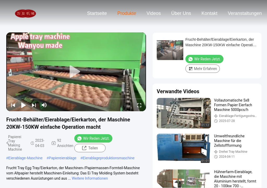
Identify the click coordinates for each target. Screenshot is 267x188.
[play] (76, 71)
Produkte (126, 13)
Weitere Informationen (90, 178)
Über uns (181, 13)
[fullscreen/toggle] (139, 105)
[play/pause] (23, 105)
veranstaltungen (245, 13)
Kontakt (209, 13)
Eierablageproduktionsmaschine (109, 158)
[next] (34, 105)
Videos (154, 13)
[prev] (13, 105)
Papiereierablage (62, 158)
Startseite (97, 13)
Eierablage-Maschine (25, 158)
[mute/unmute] (44, 105)
